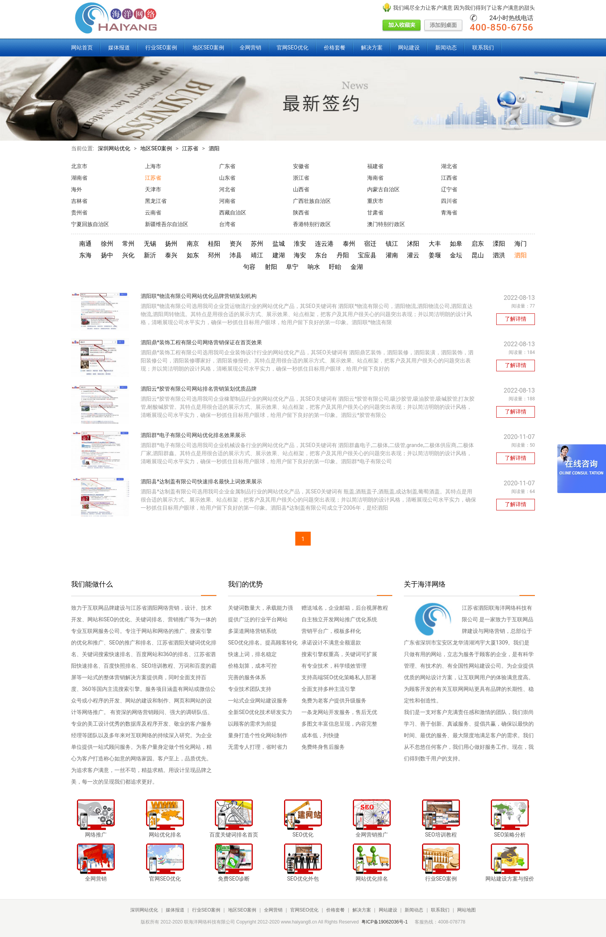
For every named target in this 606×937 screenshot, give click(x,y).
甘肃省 (375, 212)
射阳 (271, 266)
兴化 (128, 255)
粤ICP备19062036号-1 (384, 922)
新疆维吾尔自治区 (166, 224)
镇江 (392, 243)
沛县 (236, 255)
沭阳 (413, 243)
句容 (249, 266)
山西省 (301, 189)
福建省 (375, 166)
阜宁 (292, 266)
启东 (478, 243)
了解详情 (515, 319)
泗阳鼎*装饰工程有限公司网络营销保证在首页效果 (201, 342)
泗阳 (214, 148)
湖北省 (449, 166)
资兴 (236, 243)
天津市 (153, 189)
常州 (128, 243)
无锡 (150, 243)
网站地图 (466, 910)
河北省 (227, 189)
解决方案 (372, 47)
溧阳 (499, 243)
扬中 (107, 255)
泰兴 (171, 255)
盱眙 (335, 266)
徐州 (107, 243)
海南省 (375, 178)
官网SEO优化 (292, 47)
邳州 (214, 255)
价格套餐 (335, 47)
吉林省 (79, 201)
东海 (85, 255)
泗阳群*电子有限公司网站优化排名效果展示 (193, 435)
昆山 (478, 255)
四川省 (449, 201)
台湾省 (227, 224)
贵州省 (79, 212)
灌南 (392, 255)
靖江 (257, 255)
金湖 (357, 266)
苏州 (257, 243)
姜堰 (435, 255)
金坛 (456, 255)
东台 (321, 255)
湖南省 (79, 178)
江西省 (449, 178)
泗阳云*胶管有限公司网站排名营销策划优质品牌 (199, 389)
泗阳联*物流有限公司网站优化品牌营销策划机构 (199, 296)
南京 (193, 243)
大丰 (435, 243)
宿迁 (370, 243)
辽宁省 (449, 189)
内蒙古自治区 (383, 189)
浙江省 (301, 178)
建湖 (278, 255)
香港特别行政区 (312, 224)
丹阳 (343, 255)
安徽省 (301, 166)
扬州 (171, 243)
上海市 (153, 166)
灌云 (413, 255)
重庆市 (375, 201)
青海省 (449, 212)
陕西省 (301, 212)
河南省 (227, 201)
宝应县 (367, 255)
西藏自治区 (232, 212)
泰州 (349, 243)
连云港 (324, 243)
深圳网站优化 (114, 148)
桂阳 (214, 243)
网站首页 (82, 47)
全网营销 (250, 47)
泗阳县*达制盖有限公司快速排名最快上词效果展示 (201, 481)
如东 (193, 255)
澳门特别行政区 (386, 224)
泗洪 (499, 255)
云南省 (153, 212)
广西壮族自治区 (312, 201)
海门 (520, 243)
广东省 (227, 166)
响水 (314, 266)
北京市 (79, 166)
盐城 (278, 243)
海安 (300, 255)
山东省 (227, 178)
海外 (76, 189)
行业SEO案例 (161, 47)
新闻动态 (446, 47)
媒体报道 (119, 47)
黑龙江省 (156, 201)
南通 (85, 243)
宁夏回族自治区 (90, 224)
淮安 (300, 243)
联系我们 (483, 47)
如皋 (456, 243)
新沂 (150, 255)
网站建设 (409, 47)
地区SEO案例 (208, 47)
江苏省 (190, 148)
